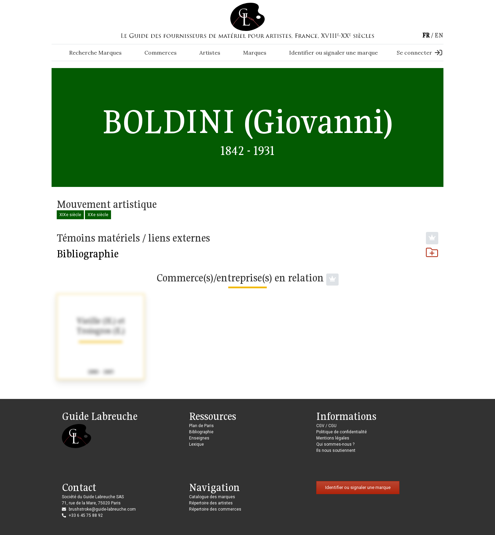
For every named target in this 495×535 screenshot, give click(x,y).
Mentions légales (332, 438)
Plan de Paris (201, 425)
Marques (254, 52)
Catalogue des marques (212, 496)
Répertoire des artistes (211, 503)
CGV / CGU (326, 425)
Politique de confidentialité (341, 432)
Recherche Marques (95, 52)
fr (426, 35)
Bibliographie (247, 253)
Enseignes (199, 438)
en (438, 35)
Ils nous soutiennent (335, 450)
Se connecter (419, 52)
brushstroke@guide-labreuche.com (102, 509)
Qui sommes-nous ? (335, 444)
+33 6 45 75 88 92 (86, 515)
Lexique (196, 444)
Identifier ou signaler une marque (333, 52)
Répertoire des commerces (215, 509)
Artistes (209, 52)
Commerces (160, 52)
